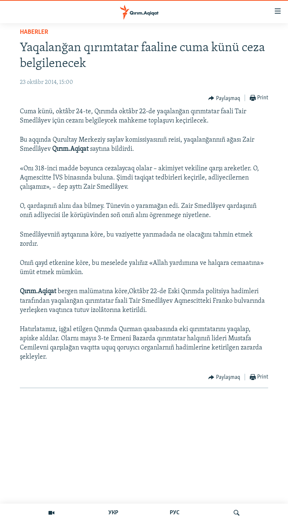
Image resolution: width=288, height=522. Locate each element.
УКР (113, 513)
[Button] (224, 98)
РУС (175, 513)
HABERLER (34, 32)
